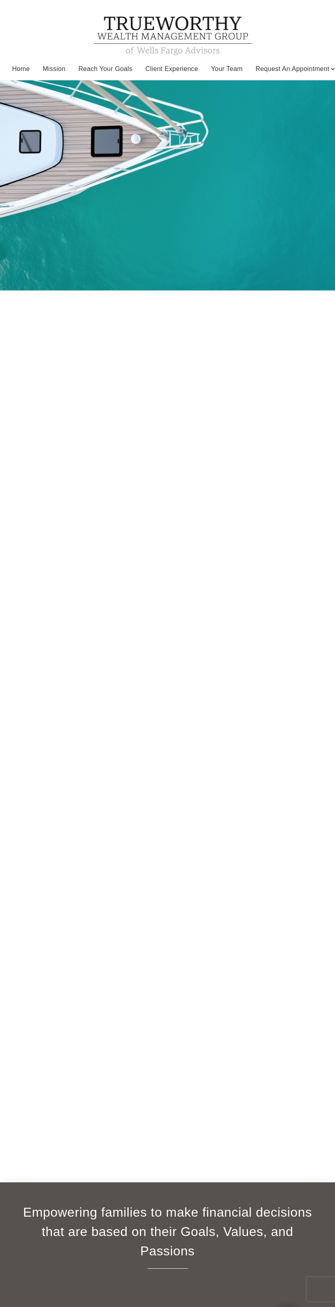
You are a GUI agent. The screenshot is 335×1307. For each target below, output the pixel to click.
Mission (54, 68)
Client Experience (172, 68)
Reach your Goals (105, 68)
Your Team (227, 68)
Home (21, 68)
